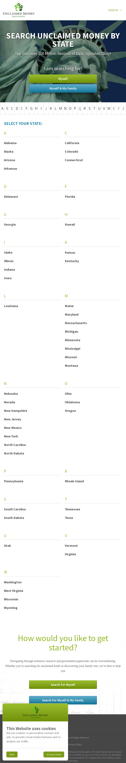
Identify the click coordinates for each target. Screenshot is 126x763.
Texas (69, 518)
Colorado (71, 151)
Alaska (8, 151)
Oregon (70, 411)
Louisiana (11, 306)
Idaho (8, 252)
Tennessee (72, 509)
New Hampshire (15, 411)
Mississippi (72, 348)
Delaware (11, 196)
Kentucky (72, 261)
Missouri (71, 357)
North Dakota (14, 453)
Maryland (71, 314)
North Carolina (15, 445)
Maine (69, 306)
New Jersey (12, 419)
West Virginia (13, 591)
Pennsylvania (13, 481)
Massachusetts (76, 323)
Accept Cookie (54, 754)
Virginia (70, 554)
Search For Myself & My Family (88, 686)
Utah (7, 545)
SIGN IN (115, 10)
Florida (70, 196)
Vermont (71, 545)
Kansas (70, 252)
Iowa (7, 278)
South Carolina (15, 509)
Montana (71, 365)
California (72, 143)
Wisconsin (11, 599)
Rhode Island (74, 481)
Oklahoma (72, 402)
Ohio (68, 394)
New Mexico (13, 428)
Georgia (10, 224)
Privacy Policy (75, 730)
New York (11, 436)
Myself (37, 83)
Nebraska (11, 394)
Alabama (10, 143)
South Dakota (14, 518)
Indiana (9, 269)
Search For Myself (37, 686)
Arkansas (10, 168)
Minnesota (72, 340)
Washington (12, 582)
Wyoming (11, 608)
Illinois (9, 261)
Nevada (9, 402)
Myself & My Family (88, 83)
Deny (12, 754)
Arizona (9, 160)
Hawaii (70, 224)
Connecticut (74, 160)
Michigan (71, 331)
